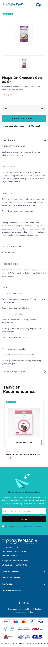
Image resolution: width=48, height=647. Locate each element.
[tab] (24, 140)
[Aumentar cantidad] (42, 108)
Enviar (24, 519)
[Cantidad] (24, 108)
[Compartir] (34, 126)
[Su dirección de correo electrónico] (24, 511)
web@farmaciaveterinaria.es (15, 560)
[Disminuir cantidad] (6, 108)
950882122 (9, 565)
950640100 (21, 565)
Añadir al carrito (25, 118)
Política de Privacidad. (32, 526)
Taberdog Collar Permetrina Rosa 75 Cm (24, 454)
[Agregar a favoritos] (13, 126)
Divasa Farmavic (12, 451)
